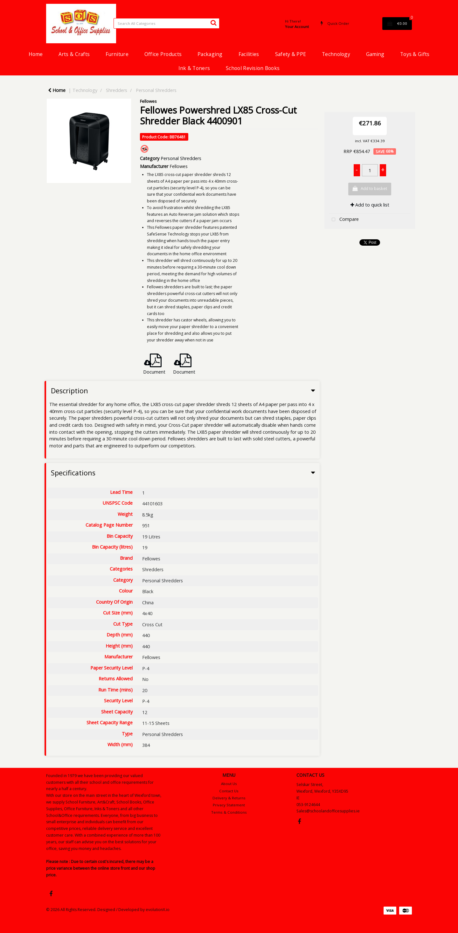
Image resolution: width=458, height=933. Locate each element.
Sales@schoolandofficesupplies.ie (328, 811)
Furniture (117, 54)
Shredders (116, 90)
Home (36, 54)
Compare (344, 219)
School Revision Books (253, 68)
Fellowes (148, 101)
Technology (336, 54)
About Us (229, 783)
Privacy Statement (229, 805)
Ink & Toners (194, 68)
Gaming (375, 54)
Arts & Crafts (74, 54)
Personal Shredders (156, 90)
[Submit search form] (213, 22)
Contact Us (229, 791)
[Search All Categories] (166, 23)
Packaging (210, 54)
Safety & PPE (290, 54)
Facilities (249, 54)
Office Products (163, 54)
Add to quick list (369, 205)
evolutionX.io (158, 909)
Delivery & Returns (229, 798)
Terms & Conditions (229, 812)
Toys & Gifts (414, 54)
